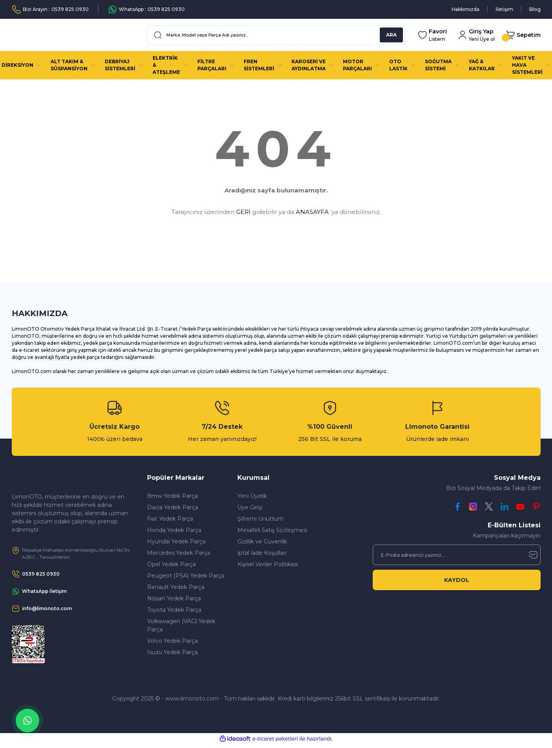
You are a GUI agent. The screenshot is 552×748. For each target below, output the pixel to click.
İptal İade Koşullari (261, 552)
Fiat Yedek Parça (170, 518)
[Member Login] (476, 35)
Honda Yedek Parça (174, 530)
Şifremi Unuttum (260, 518)
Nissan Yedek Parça (174, 598)
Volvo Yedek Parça (172, 640)
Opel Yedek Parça (171, 564)
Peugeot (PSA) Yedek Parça (185, 575)
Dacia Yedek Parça (172, 507)
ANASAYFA (312, 212)
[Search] (276, 35)
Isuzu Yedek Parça (172, 652)
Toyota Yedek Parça (174, 609)
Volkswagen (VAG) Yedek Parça (181, 625)
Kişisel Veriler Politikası (267, 564)
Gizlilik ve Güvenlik (262, 541)
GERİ (243, 212)
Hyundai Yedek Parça (176, 541)
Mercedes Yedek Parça (178, 552)
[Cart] (523, 35)
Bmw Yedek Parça (172, 495)
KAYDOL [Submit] (456, 579)
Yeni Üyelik (252, 495)
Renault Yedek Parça (175, 587)
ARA (391, 34)
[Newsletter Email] (457, 555)
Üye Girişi (249, 507)
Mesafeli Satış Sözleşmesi (272, 530)
